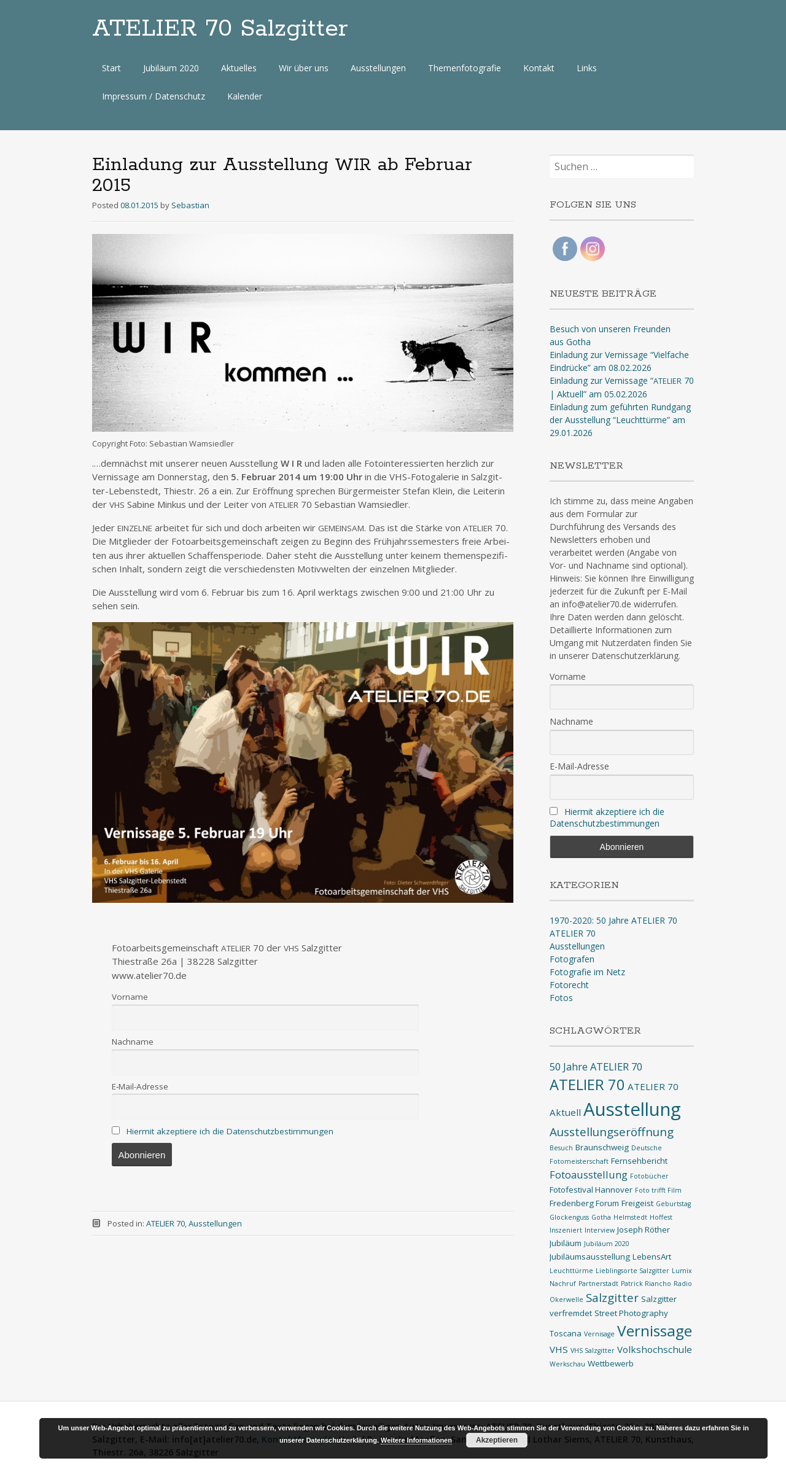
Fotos (561, 998)
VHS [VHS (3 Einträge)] (559, 1349)
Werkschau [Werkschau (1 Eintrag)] (567, 1364)
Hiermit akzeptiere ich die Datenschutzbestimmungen (607, 817)
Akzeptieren (497, 1440)
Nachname (571, 721)
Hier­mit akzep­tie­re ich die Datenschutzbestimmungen (229, 1131)
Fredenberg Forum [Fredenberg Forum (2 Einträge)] (584, 1203)
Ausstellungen (378, 68)
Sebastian (190, 205)
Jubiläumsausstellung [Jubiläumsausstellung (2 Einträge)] (590, 1256)
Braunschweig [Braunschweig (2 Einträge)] (602, 1147)
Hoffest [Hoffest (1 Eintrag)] (661, 1217)
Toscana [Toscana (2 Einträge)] (566, 1333)
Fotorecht (569, 985)
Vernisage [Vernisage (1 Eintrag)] (599, 1334)
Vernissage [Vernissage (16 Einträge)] (654, 1330)
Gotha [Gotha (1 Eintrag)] (601, 1217)
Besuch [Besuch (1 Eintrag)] (561, 1148)
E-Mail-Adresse (579, 766)
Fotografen (572, 959)
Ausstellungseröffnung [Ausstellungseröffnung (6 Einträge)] (612, 1132)
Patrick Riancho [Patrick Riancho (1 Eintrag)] (646, 1283)
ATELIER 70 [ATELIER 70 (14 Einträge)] (587, 1084)
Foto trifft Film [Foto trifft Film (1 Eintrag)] (658, 1190)
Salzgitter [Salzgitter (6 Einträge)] (612, 1298)
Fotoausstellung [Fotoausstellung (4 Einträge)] (589, 1174)
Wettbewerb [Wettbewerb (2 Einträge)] (611, 1363)
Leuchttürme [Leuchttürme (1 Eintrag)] (571, 1270)
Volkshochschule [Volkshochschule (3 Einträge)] (654, 1349)
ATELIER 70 (165, 1223)
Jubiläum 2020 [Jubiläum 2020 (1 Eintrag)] (606, 1243)
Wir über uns (304, 68)
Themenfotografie (464, 68)
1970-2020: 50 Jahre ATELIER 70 (613, 920)
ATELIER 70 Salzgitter (220, 29)
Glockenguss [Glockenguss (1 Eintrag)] (569, 1217)
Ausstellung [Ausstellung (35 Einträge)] (632, 1109)
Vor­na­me (130, 996)
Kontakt (538, 68)
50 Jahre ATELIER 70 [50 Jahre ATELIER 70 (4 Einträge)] (596, 1066)
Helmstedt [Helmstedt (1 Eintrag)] (630, 1217)
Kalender (244, 96)
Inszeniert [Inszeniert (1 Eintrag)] (566, 1230)
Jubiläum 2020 (171, 68)
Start (111, 68)
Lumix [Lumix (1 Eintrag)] (682, 1270)
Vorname (568, 676)
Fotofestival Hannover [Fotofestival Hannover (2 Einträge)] (591, 1189)
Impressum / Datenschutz (153, 96)
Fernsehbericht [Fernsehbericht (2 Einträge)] (639, 1160)
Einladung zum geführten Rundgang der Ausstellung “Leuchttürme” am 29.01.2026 (620, 419)
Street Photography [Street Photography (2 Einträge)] (631, 1313)
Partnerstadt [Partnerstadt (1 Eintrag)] (598, 1283)
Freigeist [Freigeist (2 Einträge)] (637, 1203)
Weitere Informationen (416, 1440)
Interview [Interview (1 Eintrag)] (600, 1230)
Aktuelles (239, 68)
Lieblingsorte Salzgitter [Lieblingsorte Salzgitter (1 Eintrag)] (632, 1270)
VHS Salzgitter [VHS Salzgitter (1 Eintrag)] (592, 1350)
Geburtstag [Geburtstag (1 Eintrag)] (673, 1203)
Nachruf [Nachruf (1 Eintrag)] (563, 1283)
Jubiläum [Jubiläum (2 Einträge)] (566, 1243)
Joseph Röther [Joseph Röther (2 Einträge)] (643, 1229)
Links (587, 68)
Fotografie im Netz (587, 972)
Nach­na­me (133, 1041)
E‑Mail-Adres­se (140, 1086)
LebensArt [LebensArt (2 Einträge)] (651, 1256)
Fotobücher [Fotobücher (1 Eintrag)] (649, 1176)
